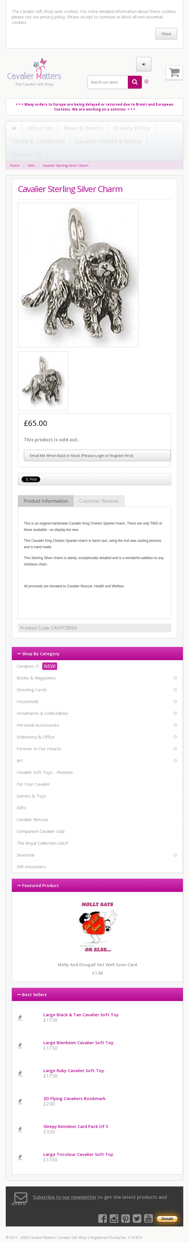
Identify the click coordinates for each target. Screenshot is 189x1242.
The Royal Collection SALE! (42, 830)
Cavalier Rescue (32, 807)
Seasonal (25, 842)
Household (27, 689)
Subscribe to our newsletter (65, 1185)
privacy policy (52, 17)
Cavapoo (25, 653)
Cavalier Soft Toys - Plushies (45, 760)
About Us (25, 128)
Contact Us (18, 141)
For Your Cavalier (33, 771)
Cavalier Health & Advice (155, 128)
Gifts (31, 153)
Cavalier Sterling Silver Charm (65, 153)
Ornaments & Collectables (42, 701)
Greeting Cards (32, 677)
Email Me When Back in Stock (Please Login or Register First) (81, 443)
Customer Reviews (99, 488)
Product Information (46, 488)
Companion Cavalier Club (41, 819)
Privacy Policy (80, 128)
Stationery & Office (36, 724)
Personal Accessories (38, 712)
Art (20, 748)
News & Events (51, 128)
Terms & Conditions (113, 128)
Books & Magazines (36, 665)
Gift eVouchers (31, 854)
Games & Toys (31, 783)
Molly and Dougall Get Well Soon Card (97, 952)
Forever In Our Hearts (39, 736)
